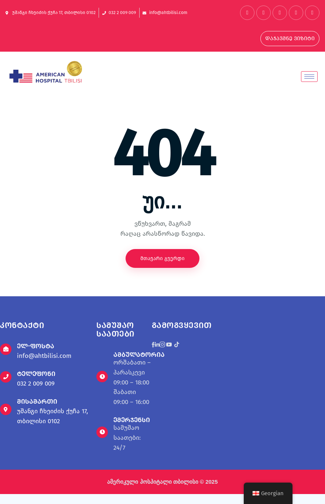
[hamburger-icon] (309, 76)
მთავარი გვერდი (162, 258)
